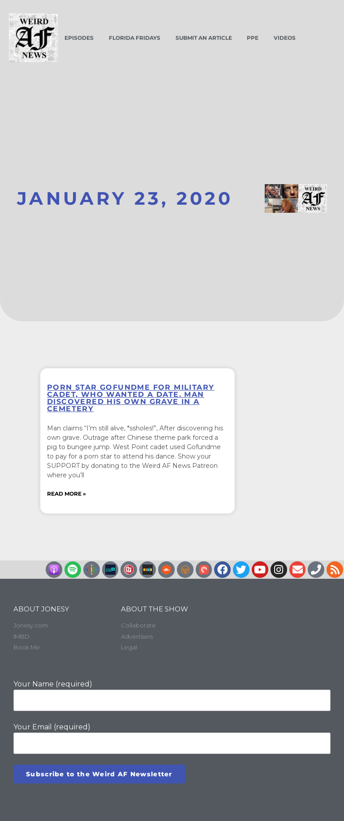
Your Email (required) (172, 738)
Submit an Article (204, 37)
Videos (285, 37)
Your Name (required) (172, 695)
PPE (252, 37)
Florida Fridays (134, 37)
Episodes (79, 37)
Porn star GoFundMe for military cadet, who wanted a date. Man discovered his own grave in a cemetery (130, 398)
